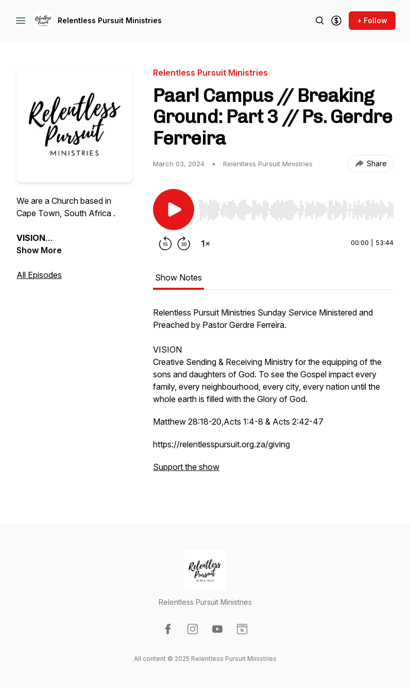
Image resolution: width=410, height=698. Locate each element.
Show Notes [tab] (178, 277)
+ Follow (372, 20)
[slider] (296, 210)
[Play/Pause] (173, 209)
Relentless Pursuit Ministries (110, 20)
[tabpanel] (273, 394)
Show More (39, 250)
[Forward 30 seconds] (184, 243)
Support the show (186, 467)
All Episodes (39, 275)
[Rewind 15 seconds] (165, 243)
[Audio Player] (296, 207)
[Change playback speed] (205, 243)
